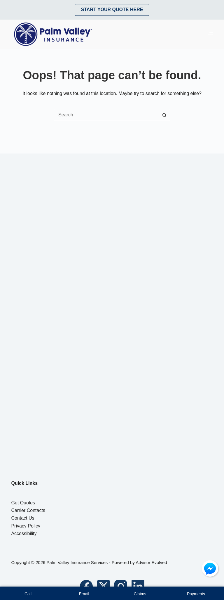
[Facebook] (86, 586)
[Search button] (164, 115)
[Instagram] (120, 586)
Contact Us (22, 517)
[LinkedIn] (138, 586)
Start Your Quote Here (112, 9)
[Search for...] (106, 115)
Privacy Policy (25, 525)
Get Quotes (23, 502)
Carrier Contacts (28, 510)
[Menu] (210, 34)
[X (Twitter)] (103, 586)
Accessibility (23, 533)
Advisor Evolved (151, 562)
